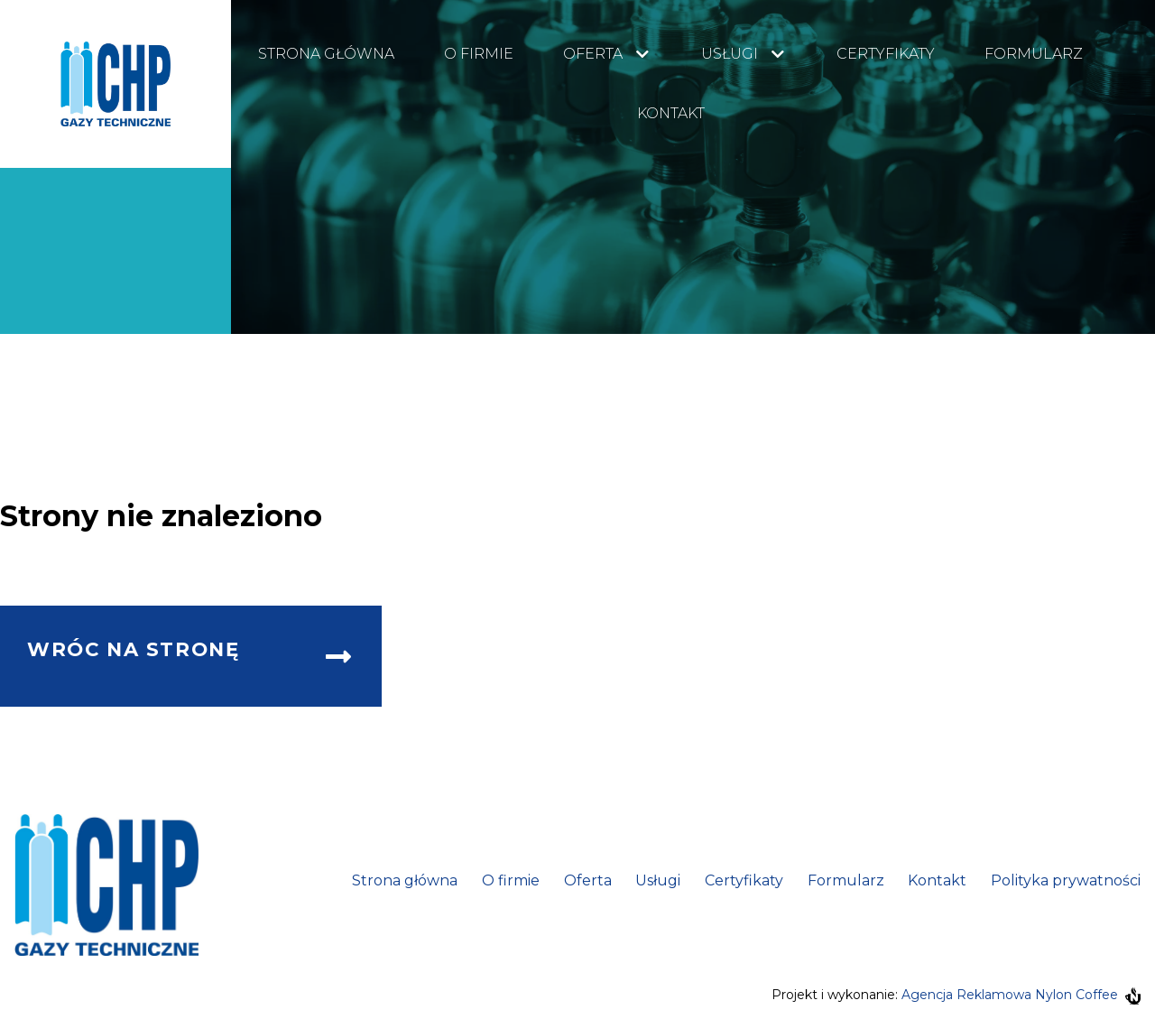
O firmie (478, 53)
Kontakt (671, 113)
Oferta (593, 53)
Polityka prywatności (1066, 880)
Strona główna (326, 53)
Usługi (729, 53)
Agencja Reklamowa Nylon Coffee (1021, 995)
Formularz (1033, 53)
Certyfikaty (885, 53)
